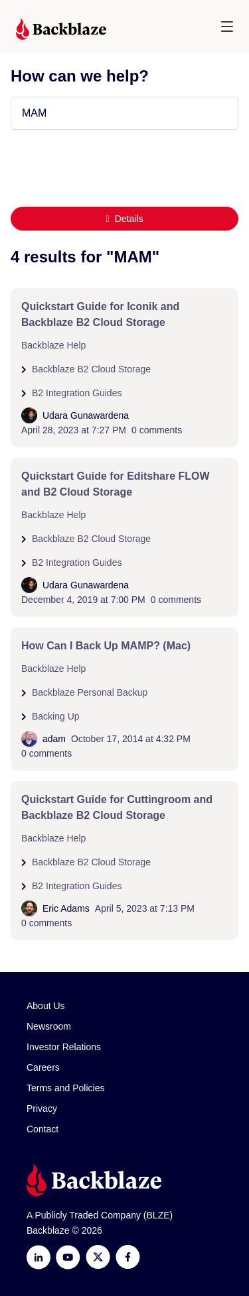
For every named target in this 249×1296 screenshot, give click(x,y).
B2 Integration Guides (77, 393)
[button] (227, 26)
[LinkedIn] (38, 1257)
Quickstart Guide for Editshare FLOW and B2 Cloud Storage (115, 484)
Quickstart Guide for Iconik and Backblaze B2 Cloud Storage (100, 314)
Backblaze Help (53, 345)
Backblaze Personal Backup (89, 692)
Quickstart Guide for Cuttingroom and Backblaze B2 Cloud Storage (116, 807)
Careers (43, 1067)
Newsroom (49, 1026)
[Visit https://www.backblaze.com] (61, 29)
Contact (42, 1129)
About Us (46, 1005)
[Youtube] (68, 1257)
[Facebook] (128, 1257)
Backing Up (56, 716)
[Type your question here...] (124, 113)
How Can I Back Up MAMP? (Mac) (106, 645)
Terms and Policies (66, 1088)
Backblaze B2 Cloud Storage (91, 369)
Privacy (42, 1108)
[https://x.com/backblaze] (98, 1257)
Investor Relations (64, 1047)
